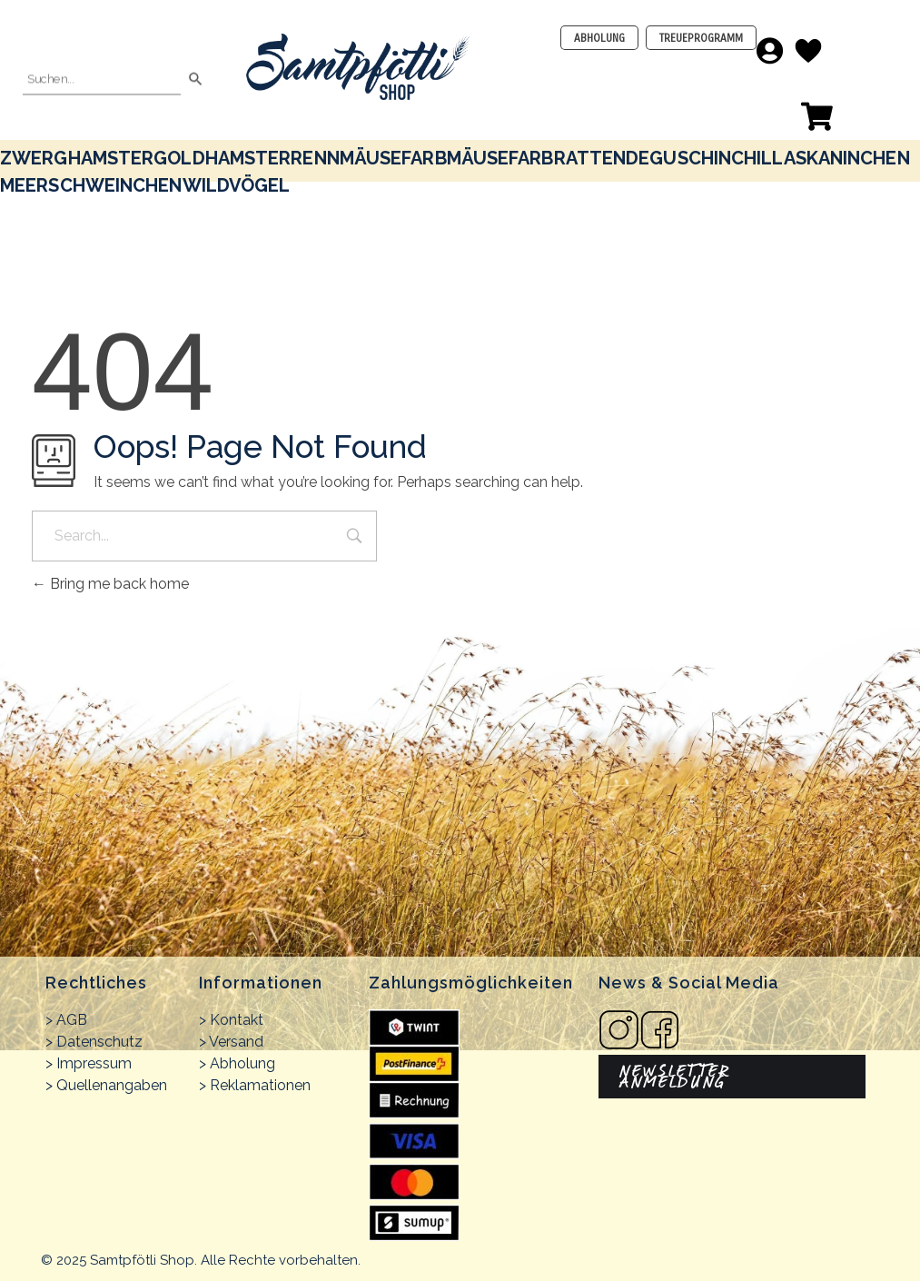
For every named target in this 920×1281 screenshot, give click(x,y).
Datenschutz (99, 1041)
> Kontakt (231, 1019)
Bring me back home (110, 583)
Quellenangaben (111, 1085)
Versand (236, 1041)
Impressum (94, 1063)
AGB (71, 1019)
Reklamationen (260, 1085)
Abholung (242, 1063)
